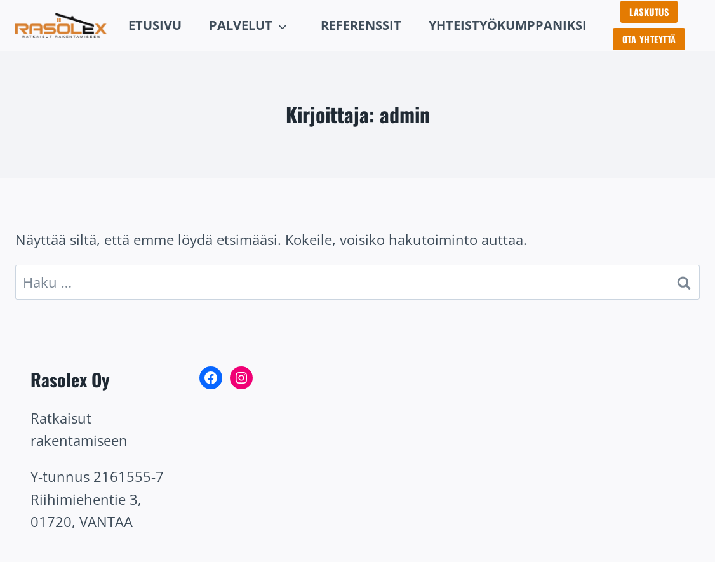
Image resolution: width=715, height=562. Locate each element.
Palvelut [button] (240, 25)
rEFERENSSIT (361, 25)
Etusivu (155, 25)
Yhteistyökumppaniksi (508, 25)
